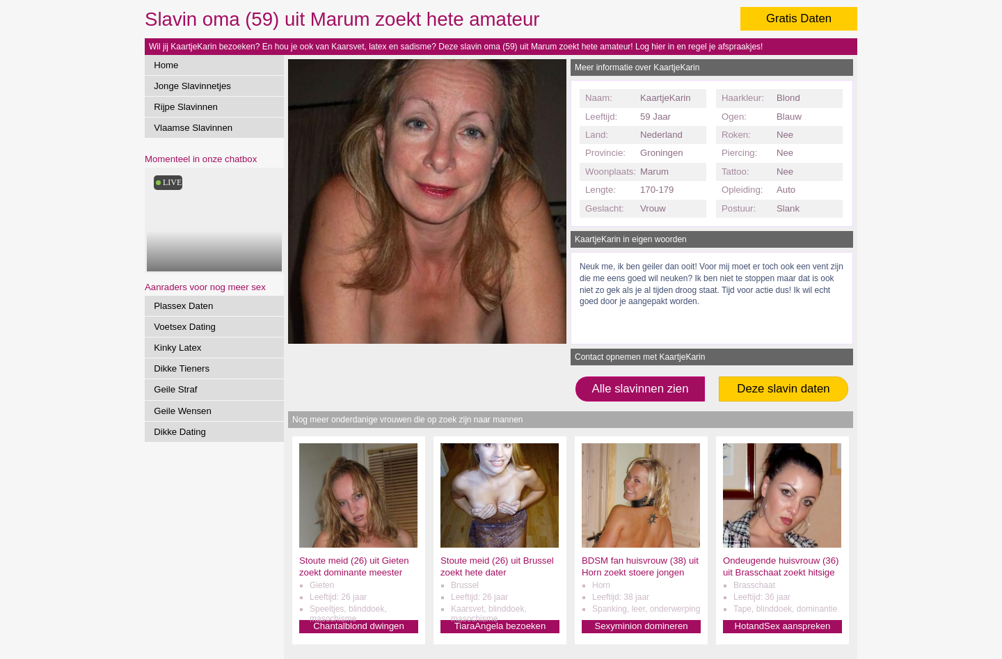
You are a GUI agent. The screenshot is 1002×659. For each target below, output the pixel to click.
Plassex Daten (183, 306)
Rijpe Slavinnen (186, 107)
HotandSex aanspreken (783, 626)
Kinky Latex (177, 347)
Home (166, 65)
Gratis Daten (799, 18)
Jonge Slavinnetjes (192, 86)
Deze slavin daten (783, 388)
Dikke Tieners (181, 368)
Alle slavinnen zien (639, 388)
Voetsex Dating (185, 326)
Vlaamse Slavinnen (193, 127)
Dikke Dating (180, 432)
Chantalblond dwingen (358, 626)
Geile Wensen (183, 411)
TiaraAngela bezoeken (500, 626)
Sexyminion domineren (640, 626)
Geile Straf (175, 389)
